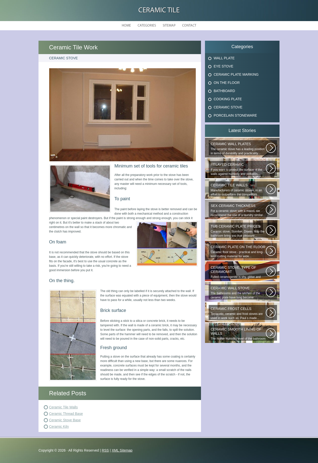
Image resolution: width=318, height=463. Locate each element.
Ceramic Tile (159, 10)
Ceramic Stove (228, 107)
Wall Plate (224, 58)
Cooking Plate (228, 99)
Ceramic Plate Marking (236, 74)
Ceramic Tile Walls (63, 407)
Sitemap (169, 26)
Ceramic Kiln (59, 427)
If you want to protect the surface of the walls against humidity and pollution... (238, 169)
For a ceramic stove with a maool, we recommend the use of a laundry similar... (238, 210)
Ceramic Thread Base (66, 414)
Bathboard (224, 91)
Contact (189, 26)
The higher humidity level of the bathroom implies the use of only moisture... (238, 334)
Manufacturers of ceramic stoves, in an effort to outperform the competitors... (238, 189)
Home (126, 26)
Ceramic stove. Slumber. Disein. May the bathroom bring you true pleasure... (238, 230)
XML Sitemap (122, 450)
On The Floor (227, 83)
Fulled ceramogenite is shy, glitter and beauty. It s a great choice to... (238, 272)
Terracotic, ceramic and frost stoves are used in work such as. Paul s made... (238, 313)
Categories (147, 26)
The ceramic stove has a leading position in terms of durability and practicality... (238, 148)
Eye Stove (223, 66)
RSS (105, 450)
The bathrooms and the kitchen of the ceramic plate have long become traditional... (238, 292)
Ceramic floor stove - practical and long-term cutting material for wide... (238, 251)
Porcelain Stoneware (235, 115)
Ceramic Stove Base (65, 420)
